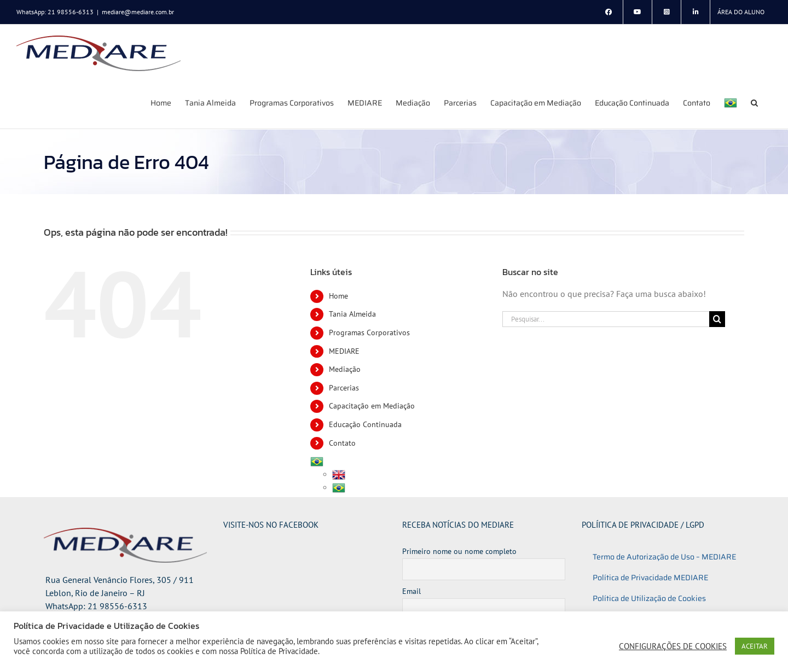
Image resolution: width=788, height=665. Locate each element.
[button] (754, 103)
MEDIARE (344, 351)
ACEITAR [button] (754, 646)
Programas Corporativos (369, 332)
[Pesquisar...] (605, 319)
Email (411, 591)
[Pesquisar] (717, 319)
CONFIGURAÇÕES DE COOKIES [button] (673, 646)
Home (338, 296)
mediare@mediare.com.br (138, 12)
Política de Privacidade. (280, 651)
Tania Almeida (352, 314)
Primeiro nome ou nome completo (459, 551)
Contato (342, 443)
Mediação (345, 369)
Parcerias (344, 388)
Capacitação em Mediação (372, 406)
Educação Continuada (365, 424)
